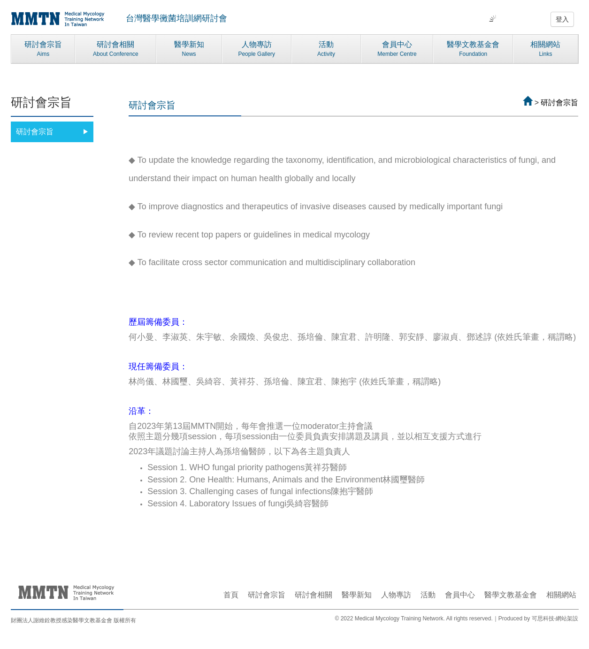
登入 (562, 19)
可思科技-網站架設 (555, 618)
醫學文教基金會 (473, 49)
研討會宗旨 (43, 49)
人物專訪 (256, 49)
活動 (326, 49)
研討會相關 (115, 49)
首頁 (230, 595)
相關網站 (545, 49)
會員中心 (397, 49)
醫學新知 (189, 49)
